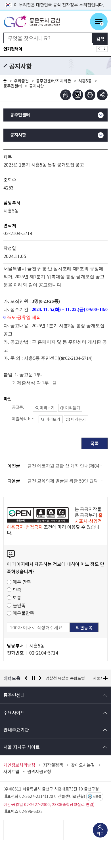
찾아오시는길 (83, 765)
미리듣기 (70, 407)
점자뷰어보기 (65, 95)
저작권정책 (53, 765)
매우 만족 (22, 581)
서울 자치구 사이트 (21, 746)
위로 (100, 834)
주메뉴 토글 (99, 21)
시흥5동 (85, 81)
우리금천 (21, 81)
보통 (17, 597)
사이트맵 (11, 771)
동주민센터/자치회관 (53, 81)
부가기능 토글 (102, 95)
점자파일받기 (77, 95)
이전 (26, 678)
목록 (94, 443)
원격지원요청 (39, 771)
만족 (17, 589)
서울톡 (97, 797)
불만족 (19, 605)
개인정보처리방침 (19, 765)
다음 (40, 678)
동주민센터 (12, 86)
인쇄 (90, 95)
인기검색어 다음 (105, 49)
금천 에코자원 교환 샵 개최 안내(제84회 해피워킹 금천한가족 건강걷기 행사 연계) (67, 465)
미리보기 (45, 407)
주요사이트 (14, 712)
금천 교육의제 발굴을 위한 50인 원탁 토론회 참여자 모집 (67, 480)
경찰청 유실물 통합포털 (65, 678)
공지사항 (18, 135)
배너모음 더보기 (105, 678)
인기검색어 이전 (99, 49)
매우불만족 (23, 613)
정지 (33, 678)
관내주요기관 (16, 729)
